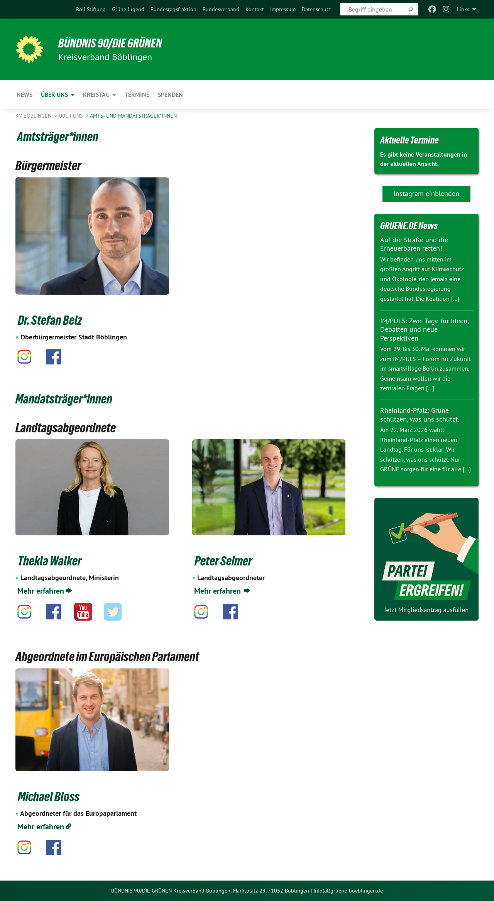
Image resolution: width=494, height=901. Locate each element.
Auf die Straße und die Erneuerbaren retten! (414, 244)
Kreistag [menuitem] (96, 95)
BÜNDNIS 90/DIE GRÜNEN (110, 43)
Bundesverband (221, 9)
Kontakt (254, 9)
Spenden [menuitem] (170, 95)
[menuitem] (91, 9)
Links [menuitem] (463, 9)
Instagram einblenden (426, 193)
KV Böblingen (34, 115)
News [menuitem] (24, 95)
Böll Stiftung (91, 9)
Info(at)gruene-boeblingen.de (348, 890)
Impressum (283, 9)
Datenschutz (316, 9)
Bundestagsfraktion (173, 9)
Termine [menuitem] (137, 95)
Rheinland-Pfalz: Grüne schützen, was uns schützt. (419, 415)
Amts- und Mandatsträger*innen (133, 115)
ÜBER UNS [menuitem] (54, 95)
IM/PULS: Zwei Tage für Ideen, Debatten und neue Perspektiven (424, 329)
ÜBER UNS (71, 115)
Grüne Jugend (128, 9)
